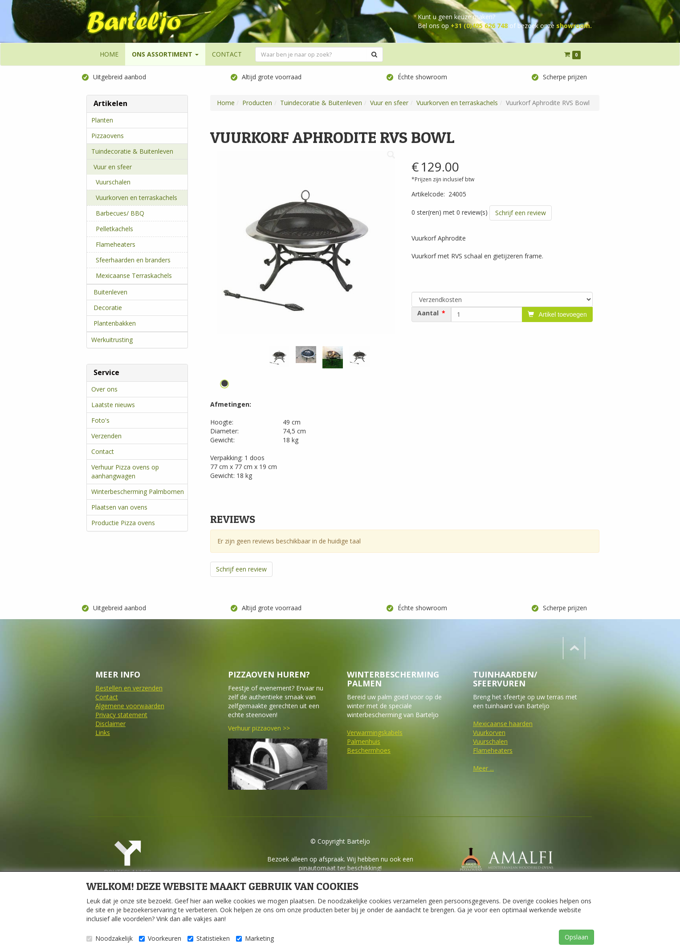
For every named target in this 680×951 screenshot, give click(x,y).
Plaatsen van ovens (119, 507)
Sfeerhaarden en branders (133, 260)
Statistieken (208, 938)
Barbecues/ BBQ (120, 213)
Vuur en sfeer (113, 167)
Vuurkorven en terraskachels (136, 197)
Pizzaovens (107, 135)
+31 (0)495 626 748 (479, 25)
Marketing (255, 938)
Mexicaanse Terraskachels (134, 275)
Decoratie (108, 307)
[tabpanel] (279, 356)
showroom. (574, 25)
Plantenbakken (115, 323)
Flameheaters (115, 244)
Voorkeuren (160, 938)
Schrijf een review (520, 212)
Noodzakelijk (109, 938)
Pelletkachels (114, 228)
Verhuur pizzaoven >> (258, 728)
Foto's (100, 420)
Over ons (104, 389)
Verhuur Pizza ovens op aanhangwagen (125, 471)
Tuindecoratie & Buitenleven (132, 151)
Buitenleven (110, 292)
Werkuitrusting (112, 339)
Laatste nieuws (113, 404)
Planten (102, 120)
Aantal (428, 313)
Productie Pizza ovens (123, 522)
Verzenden (106, 436)
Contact (102, 451)
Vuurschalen (113, 182)
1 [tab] (224, 384)
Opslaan (576, 937)
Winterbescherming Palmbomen (137, 491)
